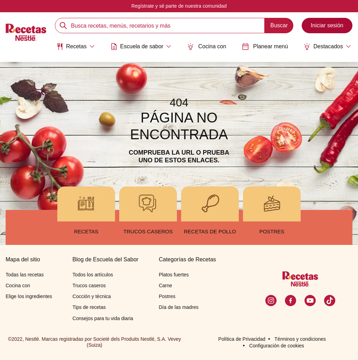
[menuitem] (75, 49)
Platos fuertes (174, 274)
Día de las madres (179, 307)
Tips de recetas (89, 307)
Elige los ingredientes (29, 296)
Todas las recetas (25, 274)
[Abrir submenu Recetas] (75, 46)
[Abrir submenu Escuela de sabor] (141, 46)
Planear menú (265, 46)
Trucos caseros (89, 285)
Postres (167, 296)
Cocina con (206, 46)
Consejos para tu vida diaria (102, 318)
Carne (165, 285)
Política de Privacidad (241, 339)
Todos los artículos (92, 274)
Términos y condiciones (300, 339)
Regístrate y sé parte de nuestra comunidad (179, 6)
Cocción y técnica (91, 296)
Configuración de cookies (276, 345)
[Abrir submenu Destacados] (327, 46)
